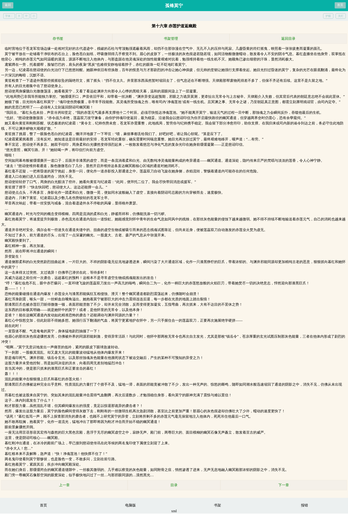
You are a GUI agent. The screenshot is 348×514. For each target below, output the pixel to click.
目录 (174, 485)
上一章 (64, 485)
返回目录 (288, 38)
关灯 (340, 16)
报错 (304, 505)
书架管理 (171, 38)
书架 (217, 505)
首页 (340, 5)
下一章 (283, 485)
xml (174, 511)
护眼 (328, 16)
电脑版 (130, 505)
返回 (8, 5)
